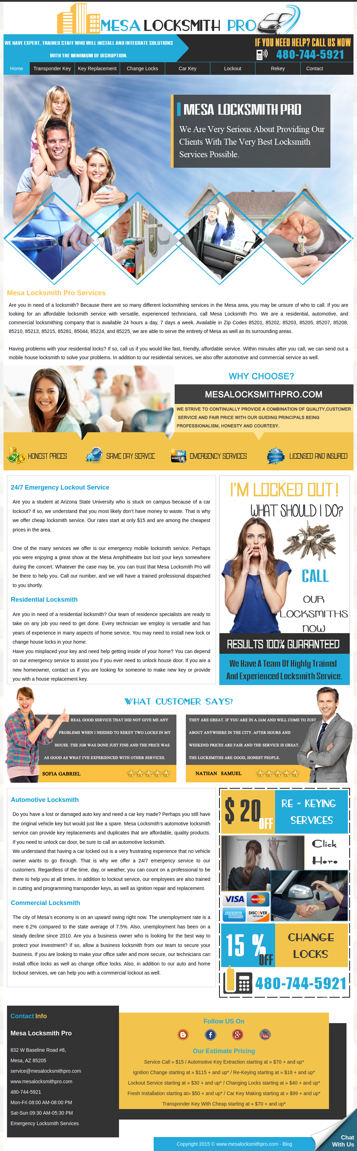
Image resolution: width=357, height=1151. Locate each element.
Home (16, 68)
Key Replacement (97, 68)
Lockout (232, 68)
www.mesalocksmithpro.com (41, 1081)
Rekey (278, 68)
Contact (314, 68)
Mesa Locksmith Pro (41, 1033)
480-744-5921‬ (25, 1092)
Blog (287, 1144)
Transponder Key (52, 68)
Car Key (188, 68)
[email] (45, 1071)
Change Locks (142, 68)
